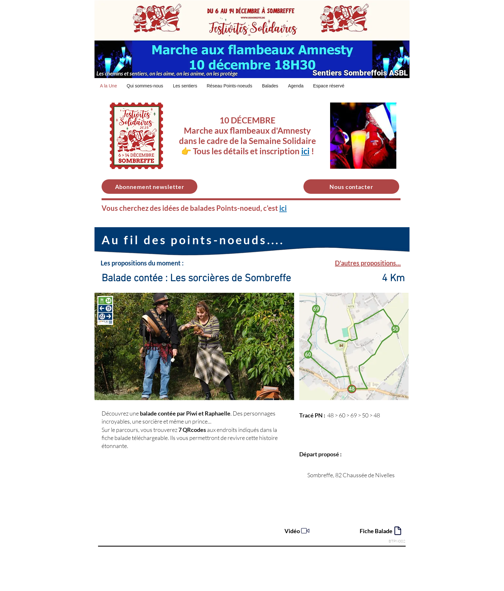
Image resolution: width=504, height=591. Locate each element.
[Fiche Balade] (381, 531)
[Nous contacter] (351, 186)
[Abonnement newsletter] (149, 186)
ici (305, 151)
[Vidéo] (297, 530)
